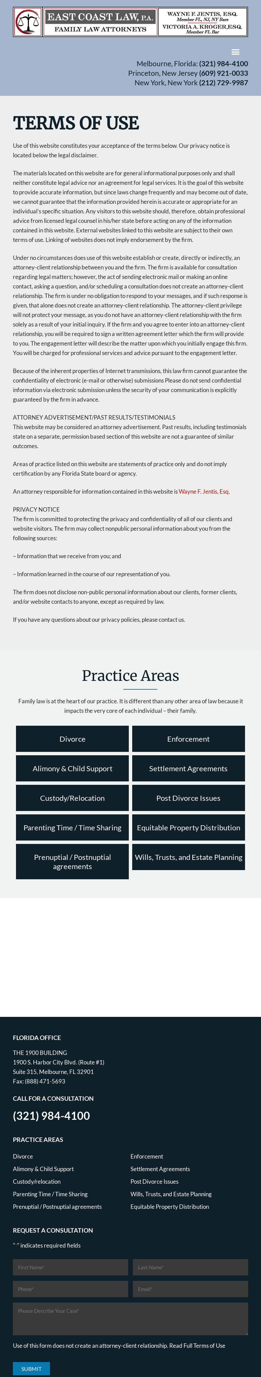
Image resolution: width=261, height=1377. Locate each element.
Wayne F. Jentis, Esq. (204, 491)
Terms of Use (209, 1345)
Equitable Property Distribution (188, 827)
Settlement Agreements (188, 768)
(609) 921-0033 (223, 73)
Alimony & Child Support (72, 768)
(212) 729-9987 (223, 82)
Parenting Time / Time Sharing (72, 827)
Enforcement (188, 738)
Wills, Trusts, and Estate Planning (188, 857)
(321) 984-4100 (223, 63)
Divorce (72, 738)
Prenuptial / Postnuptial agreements (72, 861)
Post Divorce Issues (188, 797)
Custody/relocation (36, 1181)
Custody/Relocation (72, 797)
